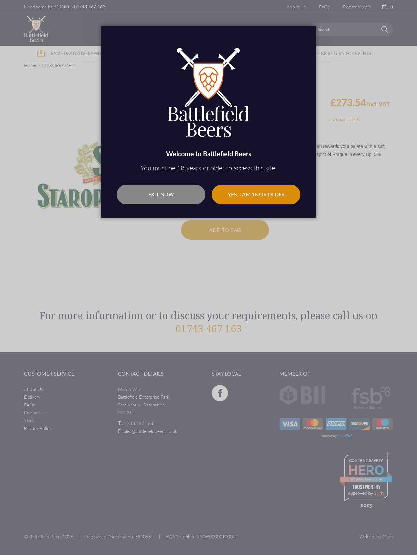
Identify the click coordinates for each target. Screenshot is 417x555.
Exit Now (161, 194)
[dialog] (208, 277)
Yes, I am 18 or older (256, 194)
